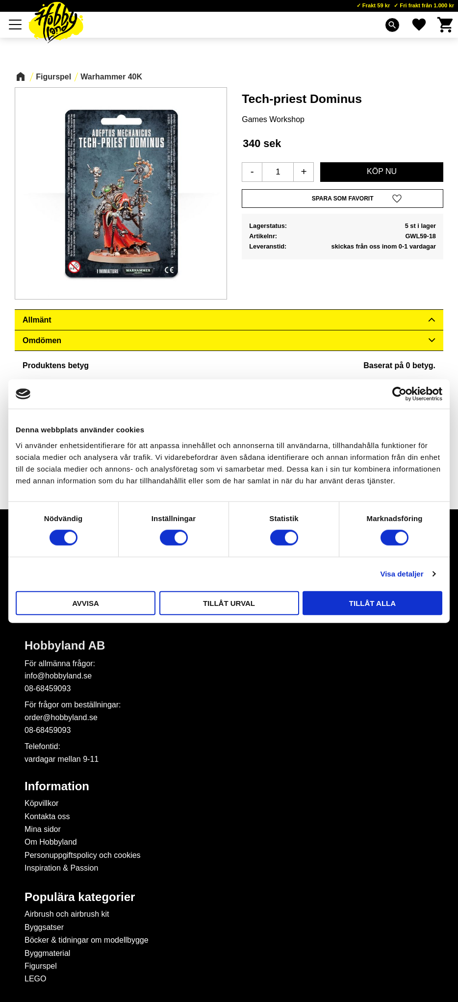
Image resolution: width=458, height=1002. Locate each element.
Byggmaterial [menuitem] (47, 953)
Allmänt (37, 320)
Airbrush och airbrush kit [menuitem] (67, 914)
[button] (15, 24)
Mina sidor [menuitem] (43, 829)
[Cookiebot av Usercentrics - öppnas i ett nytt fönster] (399, 394)
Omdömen (42, 340)
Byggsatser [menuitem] (44, 927)
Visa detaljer (401, 574)
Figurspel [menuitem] (41, 966)
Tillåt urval (229, 603)
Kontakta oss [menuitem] (47, 816)
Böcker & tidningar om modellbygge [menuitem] (87, 940)
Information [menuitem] (57, 786)
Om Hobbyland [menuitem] (51, 842)
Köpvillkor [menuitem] (41, 803)
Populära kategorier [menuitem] (80, 897)
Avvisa (85, 603)
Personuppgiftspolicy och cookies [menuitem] (83, 855)
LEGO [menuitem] (35, 979)
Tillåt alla (372, 603)
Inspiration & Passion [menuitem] (61, 868)
